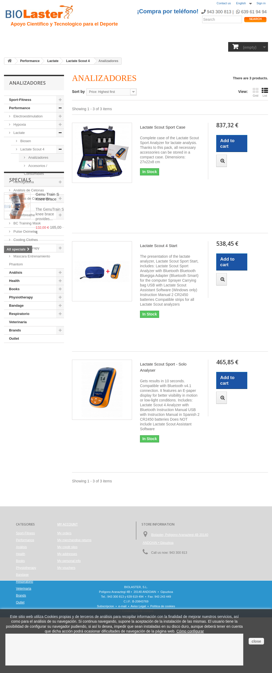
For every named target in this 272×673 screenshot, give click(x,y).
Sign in (261, 3)
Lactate (18, 133)
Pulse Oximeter (24, 231)
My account (67, 524)
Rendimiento (122, 35)
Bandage (159, 46)
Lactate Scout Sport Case (162, 127)
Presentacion (34, 35)
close (256, 641)
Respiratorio (184, 46)
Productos (185, 35)
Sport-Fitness (19, 46)
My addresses (67, 554)
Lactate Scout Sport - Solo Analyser (163, 367)
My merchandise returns (74, 540)
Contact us (224, 3)
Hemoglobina (23, 182)
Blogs (165, 35)
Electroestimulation (27, 116)
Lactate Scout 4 (31, 149)
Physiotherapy (132, 46)
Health (71, 46)
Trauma (77, 35)
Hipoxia (58, 35)
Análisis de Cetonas (28, 190)
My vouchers (66, 568)
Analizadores (37, 157)
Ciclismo (97, 35)
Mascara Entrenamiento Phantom (29, 260)
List (265, 92)
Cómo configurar (190, 631)
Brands (15, 330)
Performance (48, 46)
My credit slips (67, 547)
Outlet (14, 338)
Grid (255, 92)
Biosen (25, 141)
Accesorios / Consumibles (35, 170)
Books (108, 46)
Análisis (90, 46)
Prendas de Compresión (31, 198)
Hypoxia (19, 124)
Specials (20, 359)
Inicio (12, 35)
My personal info (69, 561)
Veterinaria (210, 46)
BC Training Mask (26, 223)
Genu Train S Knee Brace (47, 375)
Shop (249, 36)
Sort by (78, 91)
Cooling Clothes (25, 240)
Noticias (147, 35)
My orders (64, 533)
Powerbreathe (23, 215)
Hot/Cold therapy (25, 248)
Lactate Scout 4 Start (158, 245)
